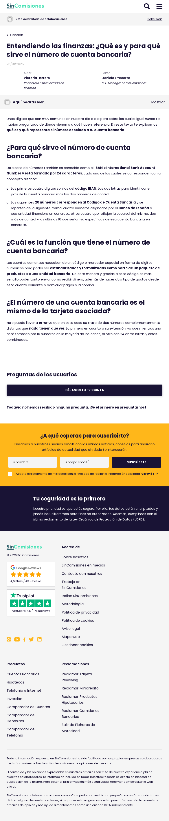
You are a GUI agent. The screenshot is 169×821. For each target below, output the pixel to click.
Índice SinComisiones (80, 595)
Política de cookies (78, 620)
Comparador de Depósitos (21, 718)
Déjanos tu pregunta (84, 390)
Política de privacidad (80, 612)
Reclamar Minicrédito (80, 688)
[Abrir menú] (159, 6)
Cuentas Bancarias (23, 674)
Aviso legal (71, 628)
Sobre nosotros (75, 557)
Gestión (15, 35)
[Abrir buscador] (147, 6)
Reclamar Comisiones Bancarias (80, 713)
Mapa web (71, 636)
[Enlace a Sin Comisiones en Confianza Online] (29, 626)
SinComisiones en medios (83, 565)
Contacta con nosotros (82, 573)
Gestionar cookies (77, 644)
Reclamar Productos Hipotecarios (79, 699)
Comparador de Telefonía (21, 732)
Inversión (14, 698)
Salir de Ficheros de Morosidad (78, 727)
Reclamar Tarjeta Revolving (77, 677)
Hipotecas (15, 682)
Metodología (73, 604)
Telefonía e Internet (24, 690)
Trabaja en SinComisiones (74, 584)
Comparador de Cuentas (28, 706)
